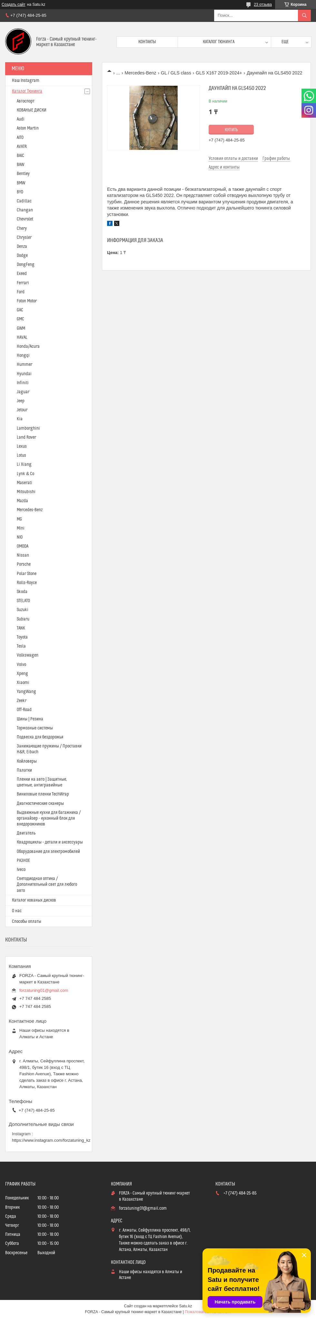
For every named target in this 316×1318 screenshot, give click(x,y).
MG (19, 519)
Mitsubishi (26, 491)
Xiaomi (23, 682)
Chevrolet (25, 219)
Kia (20, 419)
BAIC (20, 155)
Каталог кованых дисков (34, 900)
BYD (20, 192)
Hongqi (23, 355)
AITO (20, 137)
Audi (21, 119)
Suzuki (22, 609)
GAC (20, 310)
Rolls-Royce (27, 582)
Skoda (22, 591)
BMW (21, 183)
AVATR (22, 146)
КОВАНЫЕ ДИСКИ (31, 110)
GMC (20, 319)
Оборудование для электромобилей (48, 851)
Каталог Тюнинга (27, 91)
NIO (20, 537)
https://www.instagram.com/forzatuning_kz (51, 1140)
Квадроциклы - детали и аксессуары (50, 842)
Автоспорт (26, 101)
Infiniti (23, 383)
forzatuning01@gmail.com (43, 990)
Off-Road (24, 709)
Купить (231, 129)
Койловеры (27, 761)
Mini (21, 528)
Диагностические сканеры (40, 803)
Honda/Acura (28, 346)
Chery (22, 228)
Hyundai (24, 373)
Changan (25, 210)
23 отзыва (263, 4)
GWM (21, 328)
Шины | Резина (30, 719)
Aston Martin (28, 128)
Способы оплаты (26, 921)
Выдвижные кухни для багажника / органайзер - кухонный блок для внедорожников (49, 818)
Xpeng (22, 673)
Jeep (21, 401)
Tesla (21, 646)
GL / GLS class (176, 72)
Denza (22, 246)
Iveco (21, 869)
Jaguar (23, 392)
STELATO (23, 600)
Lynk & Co (25, 473)
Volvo (21, 664)
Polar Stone (26, 573)
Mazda (22, 500)
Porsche (24, 564)
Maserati (24, 482)
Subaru (23, 619)
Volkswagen (27, 655)
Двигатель (26, 833)
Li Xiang (24, 464)
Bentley (23, 173)
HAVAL (22, 337)
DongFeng (26, 264)
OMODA (22, 546)
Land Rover (26, 437)
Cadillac (24, 201)
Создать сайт (13, 4)
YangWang (26, 691)
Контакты (147, 41)
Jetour (22, 410)
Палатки (24, 770)
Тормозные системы (35, 728)
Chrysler (24, 237)
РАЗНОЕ (23, 860)
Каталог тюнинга (218, 41)
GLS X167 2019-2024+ (219, 72)
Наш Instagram (25, 80)
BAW (20, 164)
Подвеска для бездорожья (40, 737)
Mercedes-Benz (140, 72)
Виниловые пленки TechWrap (43, 794)
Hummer (24, 364)
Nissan (23, 555)
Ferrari (23, 283)
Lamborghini (28, 428)
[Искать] (304, 15)
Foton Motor (27, 301)
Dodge (22, 255)
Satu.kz (185, 1306)
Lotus (21, 455)
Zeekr (21, 700)
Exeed (22, 273)
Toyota (22, 637)
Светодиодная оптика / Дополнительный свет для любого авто (47, 884)
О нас (17, 910)
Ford (21, 292)
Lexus (22, 446)
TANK (21, 628)
